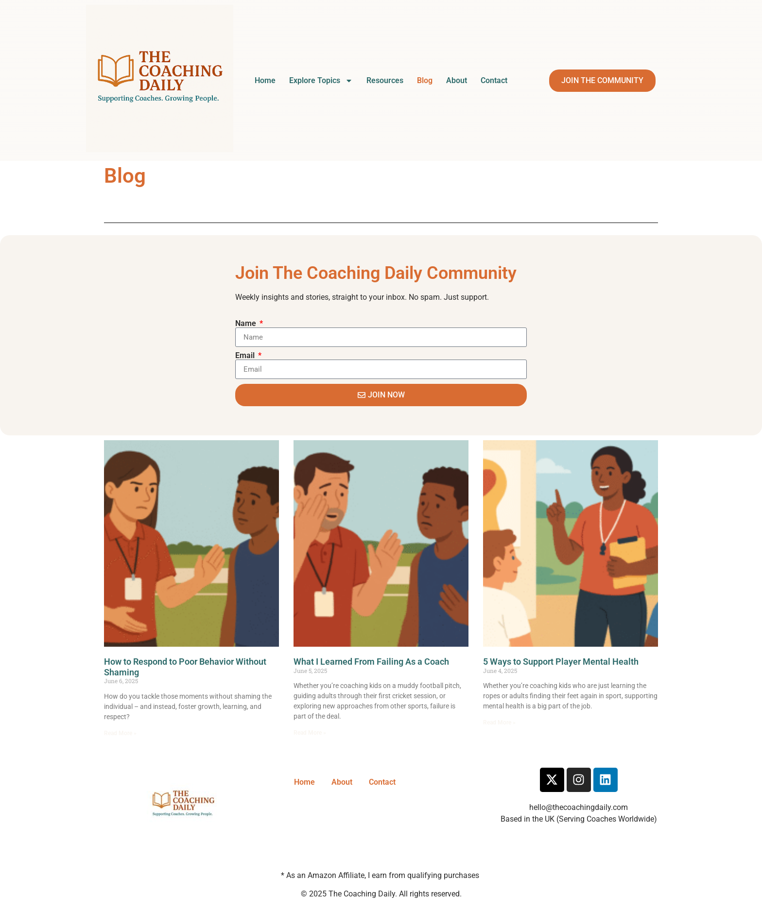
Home (265, 80)
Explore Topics (321, 80)
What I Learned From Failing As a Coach (371, 661)
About (456, 80)
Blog (425, 80)
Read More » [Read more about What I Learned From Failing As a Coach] (310, 732)
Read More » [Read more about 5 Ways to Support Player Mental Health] (499, 722)
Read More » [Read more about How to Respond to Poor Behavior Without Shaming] (120, 733)
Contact (494, 80)
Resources (384, 80)
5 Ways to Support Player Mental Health (561, 661)
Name (246, 323)
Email (246, 356)
